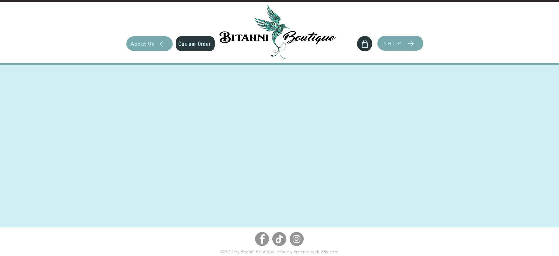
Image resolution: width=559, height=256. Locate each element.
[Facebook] (262, 239)
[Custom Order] (195, 43)
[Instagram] (297, 239)
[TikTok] (279, 239)
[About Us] (149, 43)
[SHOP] (400, 43)
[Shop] (364, 43)
